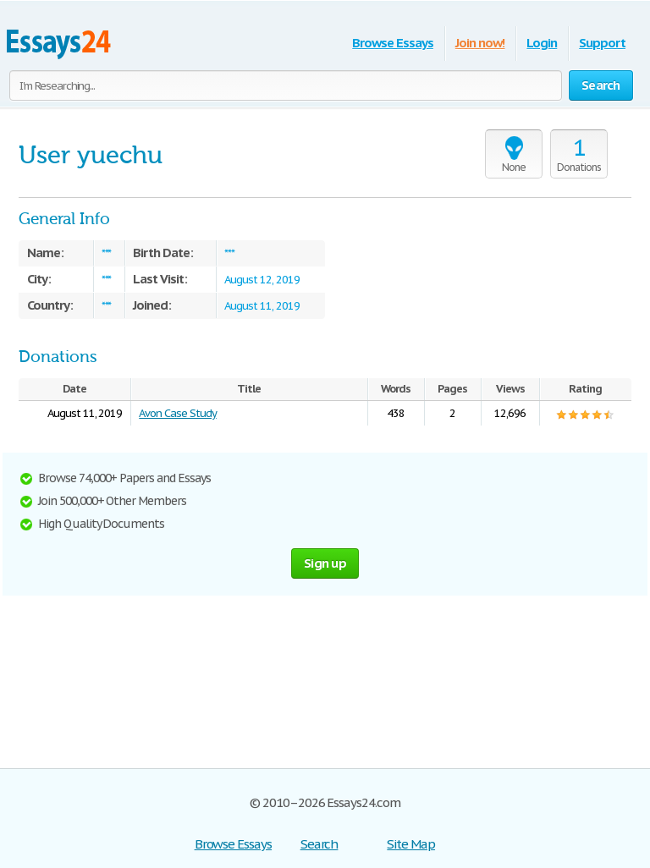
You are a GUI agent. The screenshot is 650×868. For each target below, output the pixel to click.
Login (541, 43)
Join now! (480, 43)
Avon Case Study (177, 413)
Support (602, 43)
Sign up (325, 563)
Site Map (411, 844)
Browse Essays (392, 43)
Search (319, 844)
